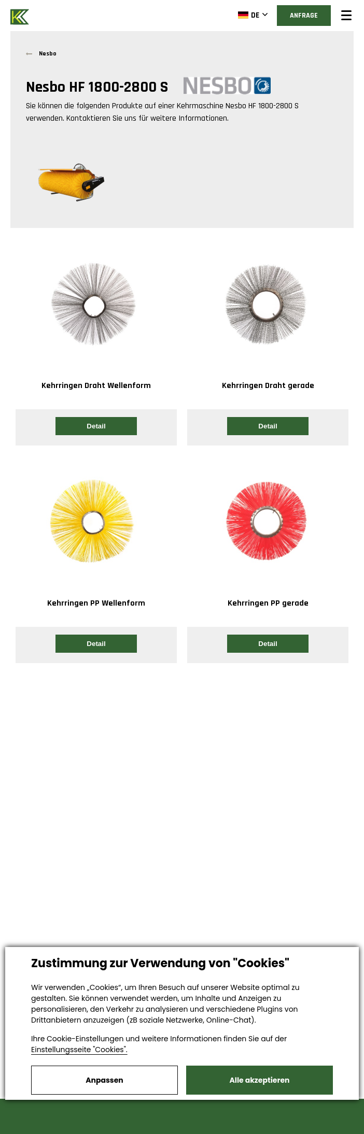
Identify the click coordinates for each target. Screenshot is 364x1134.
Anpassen (104, 1080)
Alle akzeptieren (260, 1080)
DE (248, 15)
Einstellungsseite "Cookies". (79, 1049)
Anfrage (304, 15)
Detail (96, 426)
